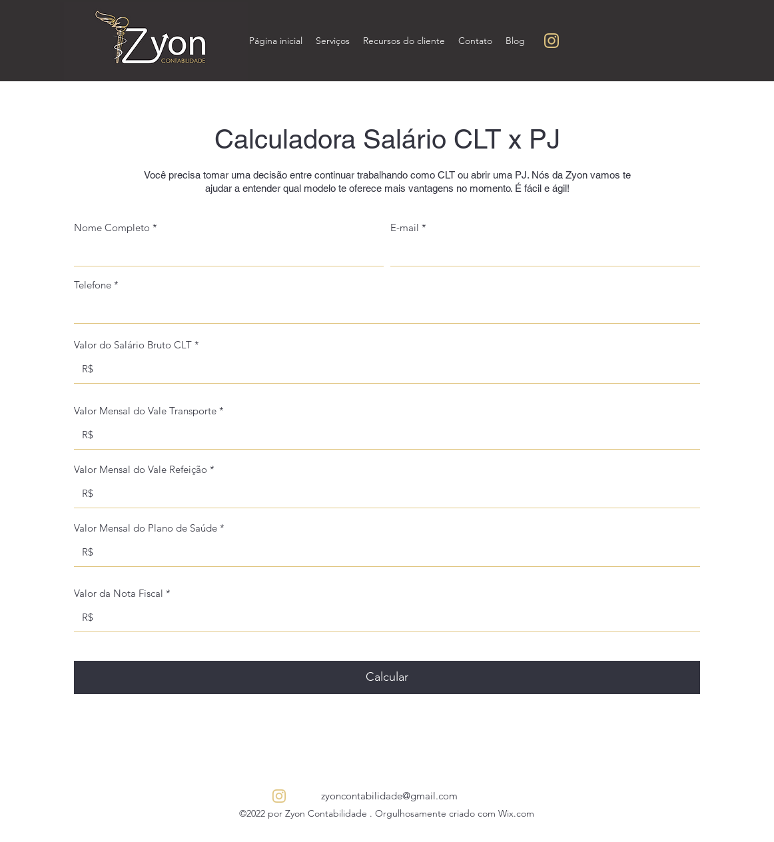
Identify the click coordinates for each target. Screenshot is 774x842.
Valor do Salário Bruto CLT (133, 345)
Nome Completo (112, 227)
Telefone (94, 285)
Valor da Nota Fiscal (118, 593)
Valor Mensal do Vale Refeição (140, 469)
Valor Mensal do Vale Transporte (145, 411)
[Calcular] (387, 677)
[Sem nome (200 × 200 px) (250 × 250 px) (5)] (551, 40)
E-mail (404, 227)
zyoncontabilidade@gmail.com (389, 795)
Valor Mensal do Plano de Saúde (145, 528)
